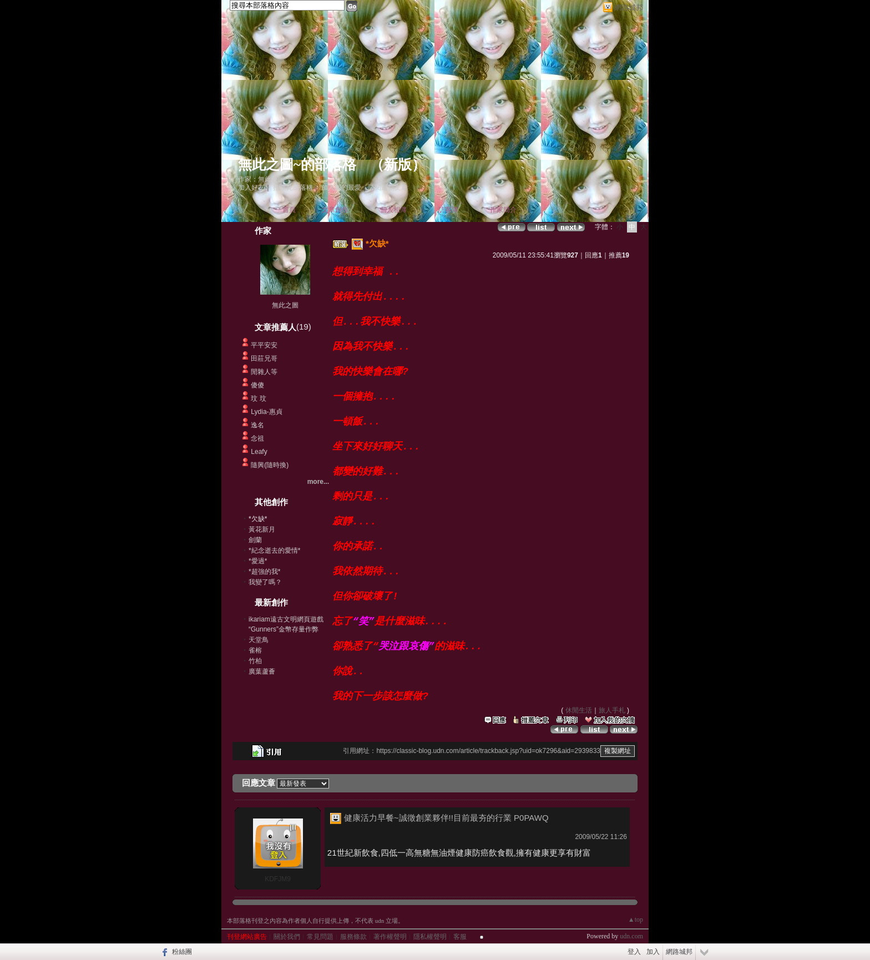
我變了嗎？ (265, 582)
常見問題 (320, 937)
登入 (634, 952)
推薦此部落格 (293, 187)
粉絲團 (182, 952)
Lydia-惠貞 (266, 412)
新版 (398, 164)
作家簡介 (503, 210)
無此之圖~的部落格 (297, 164)
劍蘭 (255, 540)
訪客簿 (448, 210)
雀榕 (255, 650)
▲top (635, 919)
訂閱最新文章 (388, 187)
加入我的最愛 (341, 187)
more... (318, 482)
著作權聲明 (390, 937)
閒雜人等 (264, 372)
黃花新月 (262, 529)
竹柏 (255, 661)
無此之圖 (285, 305)
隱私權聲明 (430, 937)
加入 (653, 952)
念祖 (257, 438)
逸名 (257, 425)
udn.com (631, 936)
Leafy (259, 452)
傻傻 (257, 385)
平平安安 (264, 345)
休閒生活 (578, 710)
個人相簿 (393, 210)
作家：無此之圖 (261, 179)
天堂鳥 (259, 640)
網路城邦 (628, 7)
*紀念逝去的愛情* (274, 550)
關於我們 (287, 937)
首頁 (289, 210)
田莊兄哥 (264, 358)
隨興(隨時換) (270, 465)
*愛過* (258, 561)
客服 (460, 937)
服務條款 (353, 937)
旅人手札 (612, 710)
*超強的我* (264, 571)
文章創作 (335, 210)
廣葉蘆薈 (262, 671)
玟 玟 (258, 398)
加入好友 (251, 187)
